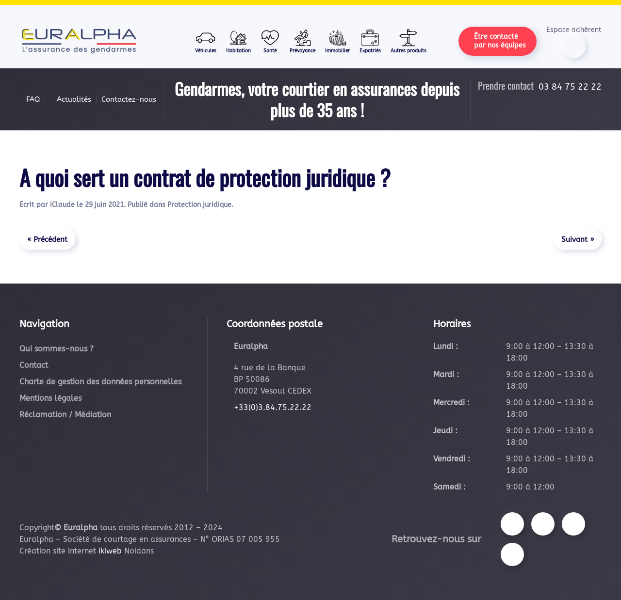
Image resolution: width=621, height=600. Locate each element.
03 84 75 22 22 (570, 86)
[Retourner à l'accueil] (78, 41)
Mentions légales (50, 398)
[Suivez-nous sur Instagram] (543, 524)
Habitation (238, 41)
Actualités (74, 99)
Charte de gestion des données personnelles (100, 381)
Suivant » (577, 239)
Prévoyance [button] (302, 41)
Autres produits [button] (408, 41)
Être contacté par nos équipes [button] (500, 40)
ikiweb (110, 550)
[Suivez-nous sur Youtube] (573, 524)
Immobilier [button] (337, 41)
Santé (270, 41)
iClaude (62, 205)
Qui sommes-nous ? (56, 348)
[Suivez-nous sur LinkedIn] (512, 554)
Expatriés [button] (370, 41)
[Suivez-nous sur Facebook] (512, 524)
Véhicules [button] (205, 41)
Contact (33, 365)
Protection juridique (199, 205)
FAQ (33, 99)
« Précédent (47, 239)
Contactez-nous (128, 99)
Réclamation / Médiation (65, 414)
